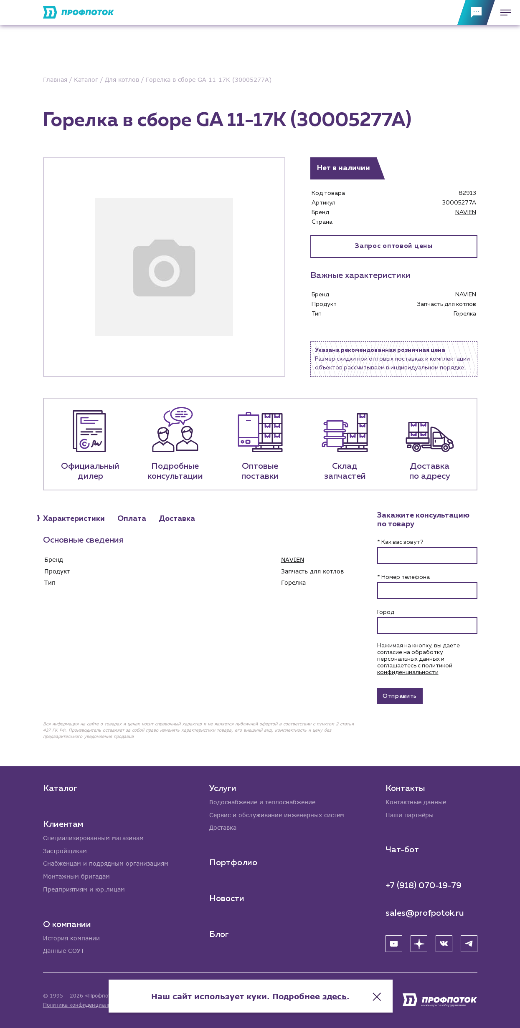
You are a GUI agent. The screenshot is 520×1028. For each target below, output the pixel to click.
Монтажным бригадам (76, 876)
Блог (219, 934)
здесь (344, 994)
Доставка (222, 827)
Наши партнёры (410, 814)
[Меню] (503, 12)
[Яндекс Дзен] (419, 943)
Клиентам (63, 823)
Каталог (60, 787)
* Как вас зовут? (400, 542)
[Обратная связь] (476, 12)
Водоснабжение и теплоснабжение (262, 801)
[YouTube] (394, 943)
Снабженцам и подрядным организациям (105, 863)
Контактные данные (416, 801)
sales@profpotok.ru (425, 913)
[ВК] (444, 943)
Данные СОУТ (63, 951)
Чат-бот (402, 849)
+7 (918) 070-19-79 (424, 885)
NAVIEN (465, 212)
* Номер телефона (403, 577)
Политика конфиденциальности (84, 1005)
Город (385, 612)
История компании (71, 938)
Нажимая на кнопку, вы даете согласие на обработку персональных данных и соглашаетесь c (418, 659)
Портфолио (233, 862)
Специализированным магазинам (93, 837)
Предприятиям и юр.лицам (84, 889)
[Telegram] (469, 943)
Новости (226, 898)
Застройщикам (65, 850)
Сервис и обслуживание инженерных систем (276, 814)
